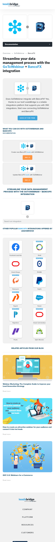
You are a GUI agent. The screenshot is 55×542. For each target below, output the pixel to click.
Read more (7, 391)
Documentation (11, 44)
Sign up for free (27, 118)
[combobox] (27, 221)
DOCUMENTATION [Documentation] (9, 133)
